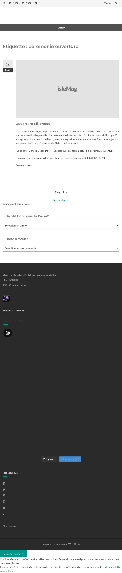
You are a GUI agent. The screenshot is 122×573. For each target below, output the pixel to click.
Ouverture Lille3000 (33, 124)
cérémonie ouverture (102, 150)
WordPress (74, 544)
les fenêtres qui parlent (73, 158)
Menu (107, 3)
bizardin (84, 150)
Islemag (45, 544)
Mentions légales (12, 275)
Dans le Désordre (38, 150)
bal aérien (73, 150)
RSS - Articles (10, 279)
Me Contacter (61, 200)
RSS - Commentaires (14, 285)
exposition (53, 158)
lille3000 (92, 158)
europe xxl (40, 158)
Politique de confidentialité (40, 275)
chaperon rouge (24, 158)
